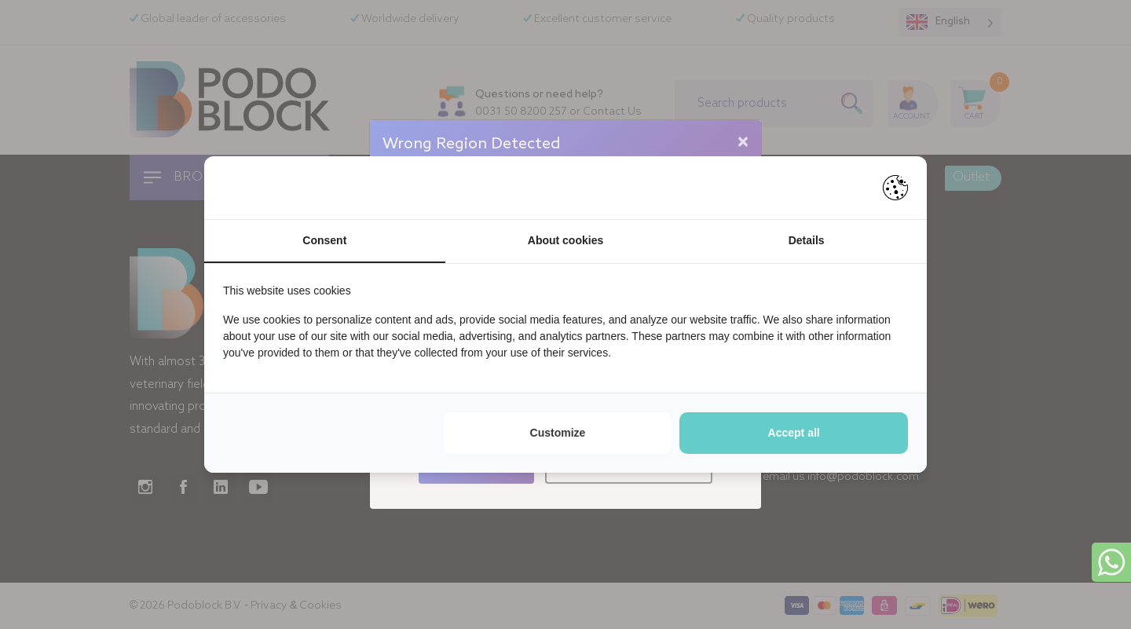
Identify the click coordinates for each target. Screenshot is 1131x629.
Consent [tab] (324, 240)
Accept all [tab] (794, 432)
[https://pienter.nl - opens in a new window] (895, 187)
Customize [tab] (558, 432)
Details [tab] (807, 240)
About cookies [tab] (565, 240)
